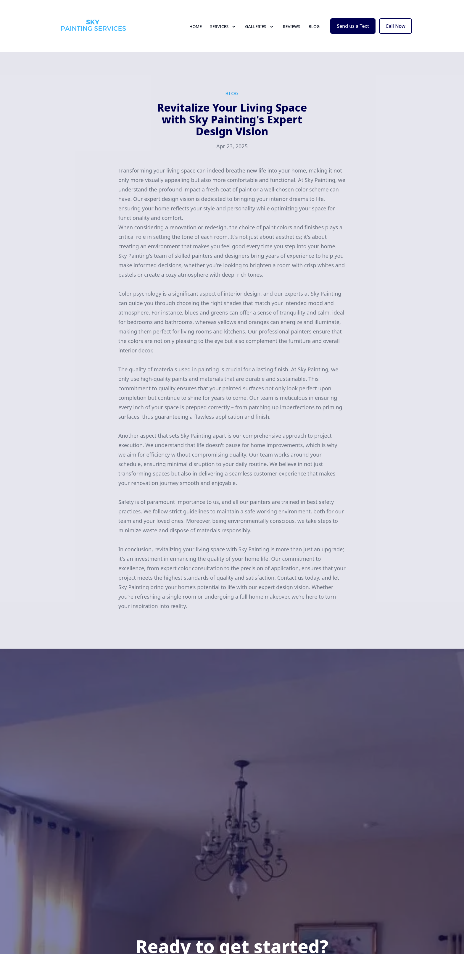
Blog (314, 26)
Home (195, 26)
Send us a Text (353, 26)
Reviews (291, 26)
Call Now (395, 26)
